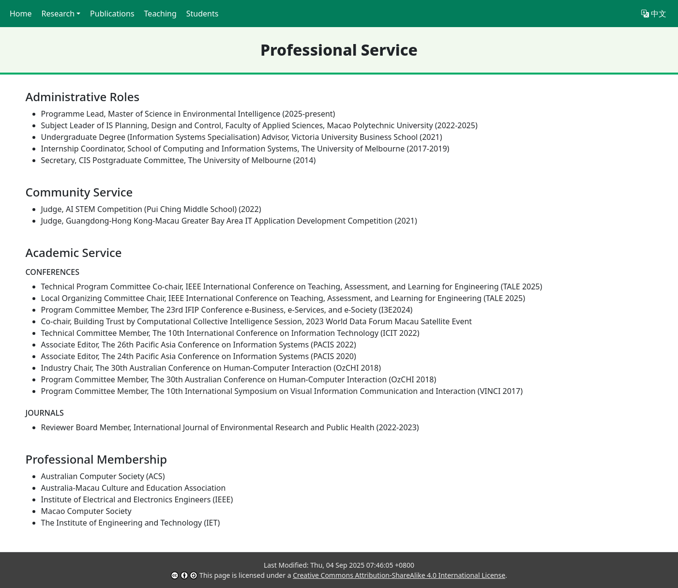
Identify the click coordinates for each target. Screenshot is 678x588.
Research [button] (58, 13)
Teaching (160, 13)
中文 (653, 13)
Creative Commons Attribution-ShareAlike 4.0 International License (399, 575)
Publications (112, 13)
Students (202, 13)
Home (21, 13)
